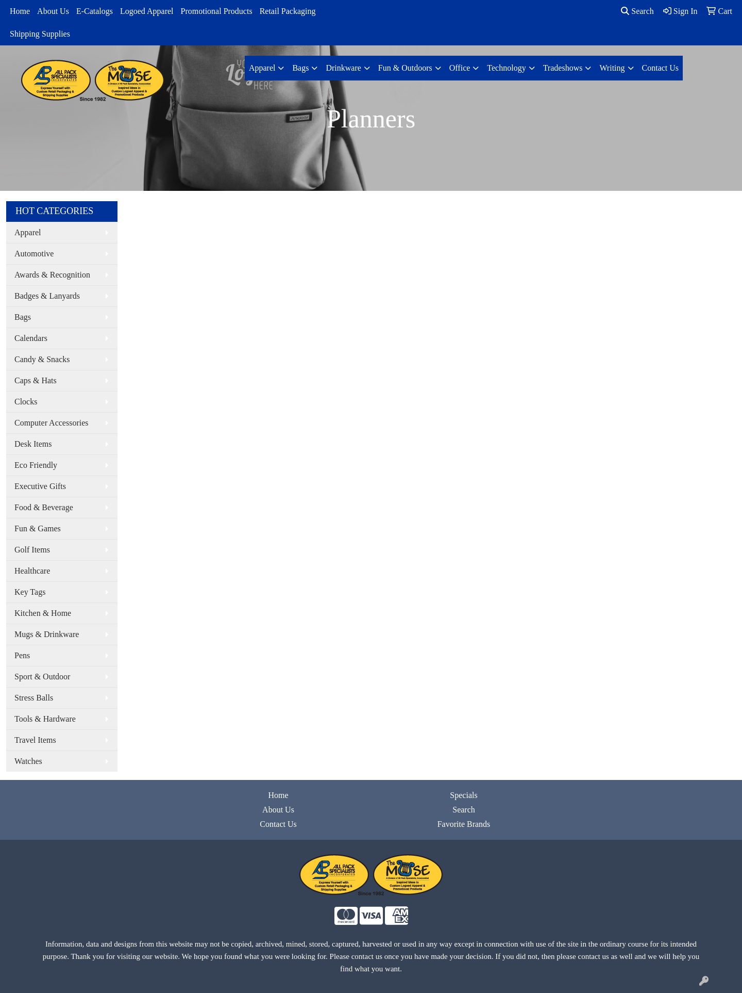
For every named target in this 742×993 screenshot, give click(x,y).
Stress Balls (33, 697)
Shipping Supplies (40, 33)
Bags (300, 67)
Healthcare (32, 570)
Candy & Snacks (42, 359)
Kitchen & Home (42, 613)
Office (459, 67)
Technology (506, 67)
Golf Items (32, 549)
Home (20, 11)
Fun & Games (37, 528)
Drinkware (343, 67)
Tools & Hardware (45, 718)
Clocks (25, 401)
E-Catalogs (94, 11)
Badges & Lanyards (47, 295)
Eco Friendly (35, 465)
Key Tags (29, 592)
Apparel (262, 67)
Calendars (30, 338)
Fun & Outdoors (405, 67)
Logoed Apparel (147, 11)
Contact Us (660, 67)
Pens (22, 655)
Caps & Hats (35, 380)
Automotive (34, 253)
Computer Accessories (51, 422)
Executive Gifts (40, 486)
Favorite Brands (464, 824)
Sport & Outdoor (42, 676)
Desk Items (33, 443)
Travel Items (35, 740)
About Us (53, 11)
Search (637, 11)
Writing (612, 67)
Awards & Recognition (52, 274)
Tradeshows (563, 67)
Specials (463, 795)
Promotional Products (216, 11)
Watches (28, 761)
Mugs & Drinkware (46, 634)
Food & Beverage (43, 507)
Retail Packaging (288, 11)
